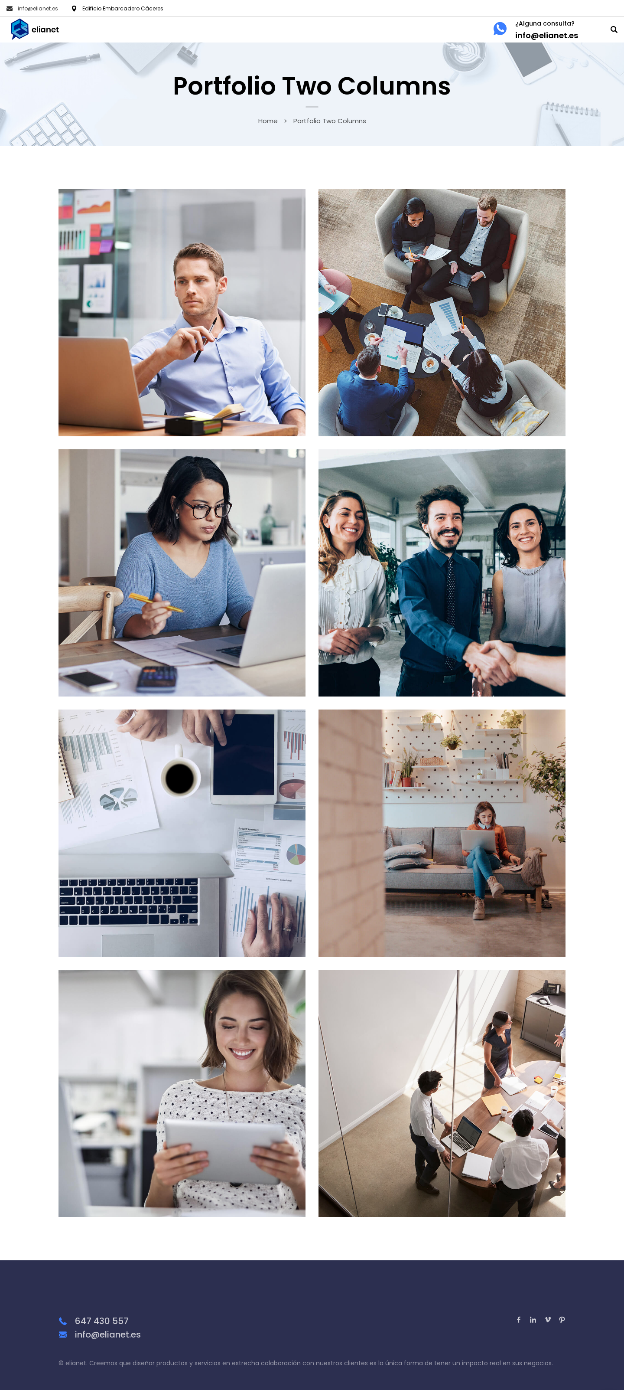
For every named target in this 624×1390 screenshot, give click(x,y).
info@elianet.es (38, 8)
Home (268, 120)
